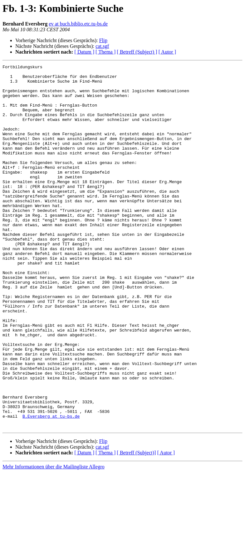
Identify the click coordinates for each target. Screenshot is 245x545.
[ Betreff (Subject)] (136, 525)
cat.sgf (102, 46)
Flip (103, 40)
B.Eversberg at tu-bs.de (50, 487)
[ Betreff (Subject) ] (137, 52)
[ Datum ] (84, 52)
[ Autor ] (167, 52)
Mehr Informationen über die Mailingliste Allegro (53, 539)
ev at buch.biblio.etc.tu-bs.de (78, 23)
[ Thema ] (106, 52)
